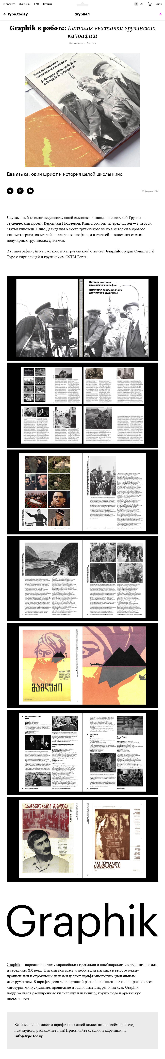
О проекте (9, 4)
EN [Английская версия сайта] (141, 4)
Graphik (113, 251)
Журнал (48, 4)
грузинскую (108, 993)
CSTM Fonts (75, 257)
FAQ (36, 4)
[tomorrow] (159, 14)
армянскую (131, 993)
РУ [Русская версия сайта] (136, 4)
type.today (15, 14)
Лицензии (24, 4)
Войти (159, 4)
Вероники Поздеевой (62, 223)
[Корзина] (150, 4)
